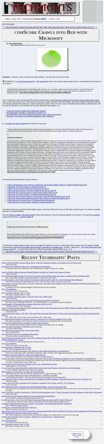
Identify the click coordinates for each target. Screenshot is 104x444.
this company (41, 82)
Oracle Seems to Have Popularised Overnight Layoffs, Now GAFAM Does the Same (29, 365)
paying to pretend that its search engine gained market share (77, 100)
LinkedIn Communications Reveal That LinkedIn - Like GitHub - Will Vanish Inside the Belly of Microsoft (37, 404)
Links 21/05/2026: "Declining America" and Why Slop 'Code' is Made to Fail (27, 297)
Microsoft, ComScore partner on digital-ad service (26, 187)
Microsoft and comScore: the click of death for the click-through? (31, 191)
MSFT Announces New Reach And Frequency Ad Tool (27, 189)
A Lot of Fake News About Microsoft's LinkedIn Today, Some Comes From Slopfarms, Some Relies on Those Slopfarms (41, 368)
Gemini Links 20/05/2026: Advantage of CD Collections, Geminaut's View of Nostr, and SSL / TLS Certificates (38, 383)
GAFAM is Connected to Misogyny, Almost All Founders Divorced (24, 355)
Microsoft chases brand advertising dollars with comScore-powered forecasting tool (38, 199)
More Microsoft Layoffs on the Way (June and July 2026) (20, 331)
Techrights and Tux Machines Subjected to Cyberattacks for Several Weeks (26, 267)
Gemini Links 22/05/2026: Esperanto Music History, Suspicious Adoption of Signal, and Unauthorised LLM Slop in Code (41, 263)
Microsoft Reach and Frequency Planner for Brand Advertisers (30, 203)
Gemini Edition (28, 19)
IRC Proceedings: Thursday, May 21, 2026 (15, 293)
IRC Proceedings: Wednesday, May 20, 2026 (16, 348)
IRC (19, 19)
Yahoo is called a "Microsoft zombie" (22, 215)
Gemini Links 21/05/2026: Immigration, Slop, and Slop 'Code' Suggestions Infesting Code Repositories (35, 351)
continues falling (26, 217)
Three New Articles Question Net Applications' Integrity (26, 111)
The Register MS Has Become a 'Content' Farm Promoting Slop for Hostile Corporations (30, 301)
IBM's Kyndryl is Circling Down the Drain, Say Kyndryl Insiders (23, 372)
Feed (58, 19)
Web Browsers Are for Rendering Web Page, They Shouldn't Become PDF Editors (28, 397)
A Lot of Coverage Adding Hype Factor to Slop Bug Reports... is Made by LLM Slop (29, 376)
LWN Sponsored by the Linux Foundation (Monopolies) (20, 335)
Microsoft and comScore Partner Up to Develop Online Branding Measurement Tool (38, 197)
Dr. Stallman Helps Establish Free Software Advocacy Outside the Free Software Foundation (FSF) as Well (37, 320)
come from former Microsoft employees (27, 248)
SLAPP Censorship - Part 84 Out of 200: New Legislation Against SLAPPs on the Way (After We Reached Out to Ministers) (42, 280)
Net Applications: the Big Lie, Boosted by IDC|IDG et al (26, 113)
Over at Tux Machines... (9, 290)
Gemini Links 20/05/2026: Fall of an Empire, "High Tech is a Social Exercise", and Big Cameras (33, 417)
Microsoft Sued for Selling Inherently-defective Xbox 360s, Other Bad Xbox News (35, 28)
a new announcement (25, 82)
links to (74, 248)
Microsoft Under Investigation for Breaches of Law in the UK (22, 327)
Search (52, 19)
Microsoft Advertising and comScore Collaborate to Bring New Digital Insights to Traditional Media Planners (46, 185)
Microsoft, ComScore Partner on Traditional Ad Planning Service (31, 195)
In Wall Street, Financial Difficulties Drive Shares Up (19, 408)
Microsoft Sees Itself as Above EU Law (80, 28)
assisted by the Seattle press (52, 248)
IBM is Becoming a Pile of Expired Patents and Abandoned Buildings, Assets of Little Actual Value (34, 387)
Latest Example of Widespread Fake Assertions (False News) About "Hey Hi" (27, 305)
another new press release (15, 124)
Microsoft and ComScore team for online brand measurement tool (31, 193)
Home (8, 19)
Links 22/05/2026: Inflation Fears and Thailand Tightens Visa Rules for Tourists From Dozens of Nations (36, 273)
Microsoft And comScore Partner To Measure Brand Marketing (30, 201)
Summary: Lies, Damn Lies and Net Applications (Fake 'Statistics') (30, 117)
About (14, 19)
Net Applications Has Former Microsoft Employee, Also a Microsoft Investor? (34, 115)
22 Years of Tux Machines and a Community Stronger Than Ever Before (25, 323)
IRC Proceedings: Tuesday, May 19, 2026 (15, 425)
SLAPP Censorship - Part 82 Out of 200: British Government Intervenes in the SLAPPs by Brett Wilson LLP (37, 400)
